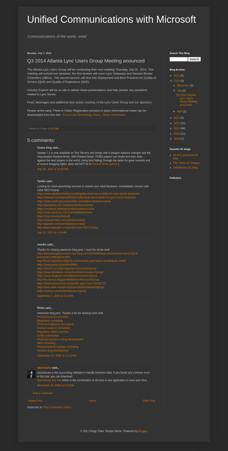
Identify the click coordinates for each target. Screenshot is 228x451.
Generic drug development (53, 350)
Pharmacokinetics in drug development (60, 339)
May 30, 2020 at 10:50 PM (52, 169)
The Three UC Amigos (186, 162)
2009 (177, 138)
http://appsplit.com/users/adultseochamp (61, 223)
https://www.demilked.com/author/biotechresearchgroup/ (70, 272)
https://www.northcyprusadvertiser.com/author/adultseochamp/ (74, 201)
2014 (177, 80)
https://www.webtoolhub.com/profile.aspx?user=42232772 (71, 283)
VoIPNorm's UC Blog (185, 167)
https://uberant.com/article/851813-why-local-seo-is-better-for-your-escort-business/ (86, 197)
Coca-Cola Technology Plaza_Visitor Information (94, 114)
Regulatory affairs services (53, 331)
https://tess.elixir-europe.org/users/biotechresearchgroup (70, 287)
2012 (177, 123)
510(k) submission (48, 335)
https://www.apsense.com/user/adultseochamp (64, 212)
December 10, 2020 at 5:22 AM (55, 385)
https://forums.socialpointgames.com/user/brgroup (66, 268)
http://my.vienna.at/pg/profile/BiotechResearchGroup (68, 279)
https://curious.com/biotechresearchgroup (61, 291)
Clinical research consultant (53, 328)
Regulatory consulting (50, 320)
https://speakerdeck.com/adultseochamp (61, 220)
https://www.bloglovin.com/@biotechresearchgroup (67, 275)
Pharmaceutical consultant (53, 316)
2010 (177, 133)
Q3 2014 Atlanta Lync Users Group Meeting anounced (186, 100)
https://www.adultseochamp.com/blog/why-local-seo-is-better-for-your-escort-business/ (88, 193)
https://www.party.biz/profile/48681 (57, 264)
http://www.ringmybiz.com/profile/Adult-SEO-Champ (67, 227)
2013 (177, 117)
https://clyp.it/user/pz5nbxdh (53, 216)
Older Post (148, 400)
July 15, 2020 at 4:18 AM (51, 232)
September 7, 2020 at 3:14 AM (55, 295)
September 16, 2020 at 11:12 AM (56, 355)
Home (92, 400)
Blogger (142, 431)
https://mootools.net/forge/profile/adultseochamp (65, 208)
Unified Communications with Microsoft (111, 19)
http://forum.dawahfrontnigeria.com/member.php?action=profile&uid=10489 (81, 260)
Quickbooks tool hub (49, 380)
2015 (177, 75)
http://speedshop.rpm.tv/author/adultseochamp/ (65, 205)
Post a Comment (43, 393)
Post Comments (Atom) (57, 407)
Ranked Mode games (105, 164)
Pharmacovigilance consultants (55, 324)
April (180, 111)
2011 (177, 128)
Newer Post (35, 400)
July (180, 90)
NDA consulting (46, 343)
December (183, 85)
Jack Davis (44, 367)
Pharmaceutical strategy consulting (58, 346)
